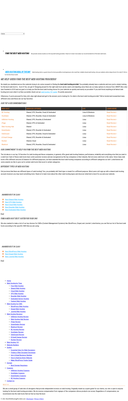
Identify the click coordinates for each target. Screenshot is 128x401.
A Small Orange (7, 137)
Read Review (112, 112)
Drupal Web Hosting (18, 309)
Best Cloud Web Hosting (13, 205)
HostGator (5, 116)
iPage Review (15, 322)
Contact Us (10, 381)
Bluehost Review (17, 327)
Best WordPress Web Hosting (15, 251)
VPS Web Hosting (17, 294)
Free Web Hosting (17, 286)
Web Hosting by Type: (14, 283)
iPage (4, 123)
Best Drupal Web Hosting (14, 254)
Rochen (4, 141)
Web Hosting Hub (8, 127)
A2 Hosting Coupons (18, 378)
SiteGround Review (17, 335)
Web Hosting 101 (13, 342)
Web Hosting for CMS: (14, 304)
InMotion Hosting (8, 119)
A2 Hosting (5, 112)
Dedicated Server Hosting (20, 299)
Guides (9, 347)
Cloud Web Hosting (17, 291)
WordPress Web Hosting (19, 306)
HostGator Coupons (17, 373)
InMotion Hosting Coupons (20, 371)
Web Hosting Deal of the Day (18, 72)
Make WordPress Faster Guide (21, 360)
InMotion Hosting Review (19, 317)
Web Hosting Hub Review (20, 319)
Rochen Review (16, 340)
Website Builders (13, 345)
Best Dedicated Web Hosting (15, 210)
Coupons (10, 368)
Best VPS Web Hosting (13, 202)
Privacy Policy (39, 399)
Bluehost (5, 144)
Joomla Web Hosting (18, 312)
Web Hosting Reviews (14, 314)
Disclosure (29, 399)
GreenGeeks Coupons (18, 376)
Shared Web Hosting (18, 288)
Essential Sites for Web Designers (23, 350)
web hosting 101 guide (49, 92)
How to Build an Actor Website (21, 358)
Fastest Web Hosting (18, 301)
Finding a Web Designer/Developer (23, 353)
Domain (9, 363)
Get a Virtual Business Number (21, 355)
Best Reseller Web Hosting (14, 207)
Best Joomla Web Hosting (14, 257)
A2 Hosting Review (17, 329)
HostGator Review (17, 332)
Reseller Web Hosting (18, 296)
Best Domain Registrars (19, 365)
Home (9, 281)
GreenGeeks (6, 130)
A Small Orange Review (19, 337)
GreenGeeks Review (18, 324)
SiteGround (5, 134)
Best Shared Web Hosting (14, 199)
